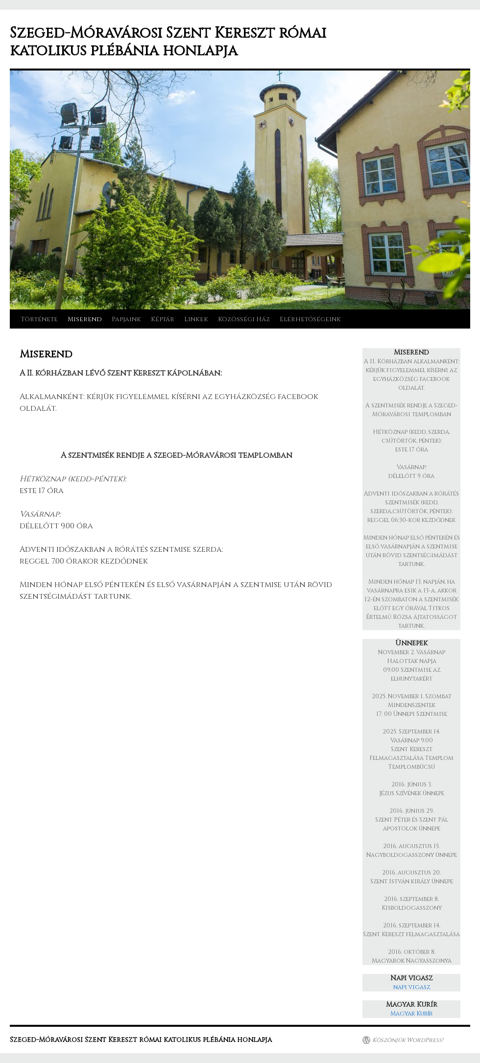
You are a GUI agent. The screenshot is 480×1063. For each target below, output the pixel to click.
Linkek (196, 319)
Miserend (85, 319)
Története (39, 319)
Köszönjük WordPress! (407, 1040)
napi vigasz (411, 987)
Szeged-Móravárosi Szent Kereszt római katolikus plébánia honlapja (168, 42)
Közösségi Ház (244, 319)
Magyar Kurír (411, 1013)
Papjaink (126, 319)
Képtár (162, 319)
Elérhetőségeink (310, 319)
